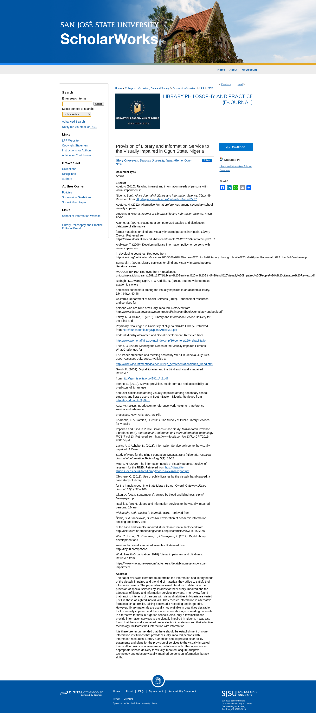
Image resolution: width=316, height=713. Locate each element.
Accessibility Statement (182, 691)
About (129, 691)
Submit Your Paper (74, 202)
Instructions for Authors (77, 150)
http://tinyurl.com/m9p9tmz (133, 400)
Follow (207, 160)
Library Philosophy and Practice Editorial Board (82, 226)
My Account (156, 691)
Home (118, 88)
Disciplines (69, 174)
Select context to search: (78, 108)
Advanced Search (73, 121)
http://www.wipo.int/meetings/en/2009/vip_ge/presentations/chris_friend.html (164, 364)
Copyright (128, 699)
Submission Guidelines (76, 197)
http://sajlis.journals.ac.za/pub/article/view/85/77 (166, 199)
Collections (69, 169)
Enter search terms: (74, 98)
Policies (67, 192)
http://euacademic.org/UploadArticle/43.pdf (149, 329)
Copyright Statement (75, 145)
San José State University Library (141, 703)
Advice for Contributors (76, 155)
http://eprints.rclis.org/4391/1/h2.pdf (145, 378)
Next (240, 84)
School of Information (184, 88)
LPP (201, 88)
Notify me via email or (79, 127)
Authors (67, 178)
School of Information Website (81, 216)
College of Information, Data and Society (147, 88)
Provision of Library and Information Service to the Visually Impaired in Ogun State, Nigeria (162, 149)
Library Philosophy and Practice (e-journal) (208, 99)
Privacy (116, 699)
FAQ (140, 691)
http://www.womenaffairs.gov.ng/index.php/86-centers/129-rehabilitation (161, 340)
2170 (210, 88)
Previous (226, 84)
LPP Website (70, 140)
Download (235, 147)
